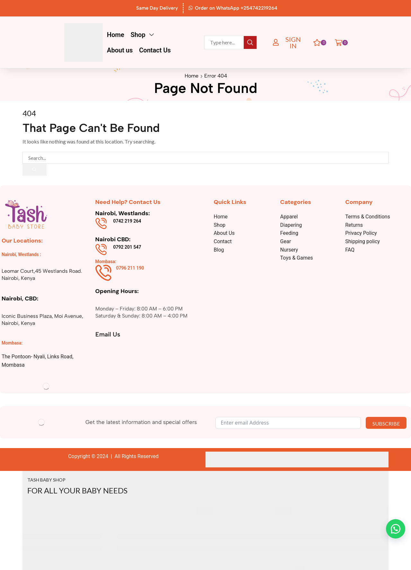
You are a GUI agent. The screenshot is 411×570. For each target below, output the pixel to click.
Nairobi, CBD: (20, 298)
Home (191, 76)
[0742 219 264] (101, 223)
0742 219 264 (127, 221)
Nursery (289, 250)
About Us (224, 233)
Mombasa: (12, 342)
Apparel (289, 217)
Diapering (291, 225)
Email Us (108, 334)
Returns (354, 225)
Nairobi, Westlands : (22, 254)
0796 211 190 (130, 268)
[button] (288, 42)
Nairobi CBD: (113, 240)
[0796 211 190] (103, 273)
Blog (219, 250)
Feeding (289, 233)
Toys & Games (296, 258)
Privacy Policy (361, 233)
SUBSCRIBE (386, 423)
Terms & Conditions (367, 217)
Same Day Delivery (157, 8)
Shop (219, 225)
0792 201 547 (127, 247)
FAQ (349, 250)
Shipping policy (362, 242)
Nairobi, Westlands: (122, 213)
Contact (223, 242)
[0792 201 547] (101, 249)
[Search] (250, 42)
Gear (285, 242)
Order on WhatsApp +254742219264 (236, 8)
